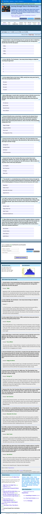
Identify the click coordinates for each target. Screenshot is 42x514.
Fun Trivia (5, 1)
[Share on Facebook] (24, 17)
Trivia (16, 1)
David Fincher (6, 106)
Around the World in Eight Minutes (10, 494)
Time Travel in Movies (28, 481)
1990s (4, 44)
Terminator (32, 478)
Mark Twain (5, 209)
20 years (5, 85)
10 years (5, 88)
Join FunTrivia (12, 3)
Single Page (31, 33)
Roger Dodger (6, 124)
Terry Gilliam (6, 109)
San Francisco (6, 166)
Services (21, 1)
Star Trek (37, 477)
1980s (4, 49)
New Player (34, 0)
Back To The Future (26, 478)
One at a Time (24, 33)
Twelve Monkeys (29, 483)
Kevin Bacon (6, 232)
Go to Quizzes (32, 494)
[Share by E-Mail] (38, 17)
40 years (5, 83)
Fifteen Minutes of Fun (8, 499)
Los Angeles (6, 164)
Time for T (5, 485)
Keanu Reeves (36, 481)
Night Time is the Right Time (9, 483)
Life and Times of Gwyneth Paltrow (11, 486)
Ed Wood (5, 148)
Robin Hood (6, 186)
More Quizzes (31, 496)
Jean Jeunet (5, 104)
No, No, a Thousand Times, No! (10, 493)
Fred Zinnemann (7, 151)
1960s (4, 52)
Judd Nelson (6, 234)
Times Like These (7, 497)
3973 (39, 22)
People (35, 475)
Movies (28, 475)
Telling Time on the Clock (8, 491)
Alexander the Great (7, 188)
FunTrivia (28, 499)
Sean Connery (33, 479)
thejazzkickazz (4, 22)
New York (5, 172)
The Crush (5, 129)
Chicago (5, 169)
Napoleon (5, 183)
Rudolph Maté (6, 146)
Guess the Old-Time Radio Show (10, 489)
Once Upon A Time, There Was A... (11, 503)
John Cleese (35, 483)
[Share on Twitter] (31, 17)
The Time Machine (33, 482)
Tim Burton (5, 101)
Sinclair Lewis (6, 204)
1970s (4, 47)
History (31, 475)
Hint (39, 41)
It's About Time (15, 475)
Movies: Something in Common (28, 477)
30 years (5, 80)
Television (24, 475)
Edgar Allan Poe (6, 207)
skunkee (21, 469)
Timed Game (37, 33)
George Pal (5, 143)
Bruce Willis (27, 479)
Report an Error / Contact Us (30, 512)
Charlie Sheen (6, 229)
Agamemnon (6, 191)
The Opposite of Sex (7, 131)
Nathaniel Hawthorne (8, 212)
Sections (12, 1)
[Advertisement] (21, 26)
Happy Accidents (7, 126)
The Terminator (25, 482)
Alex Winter (5, 227)
